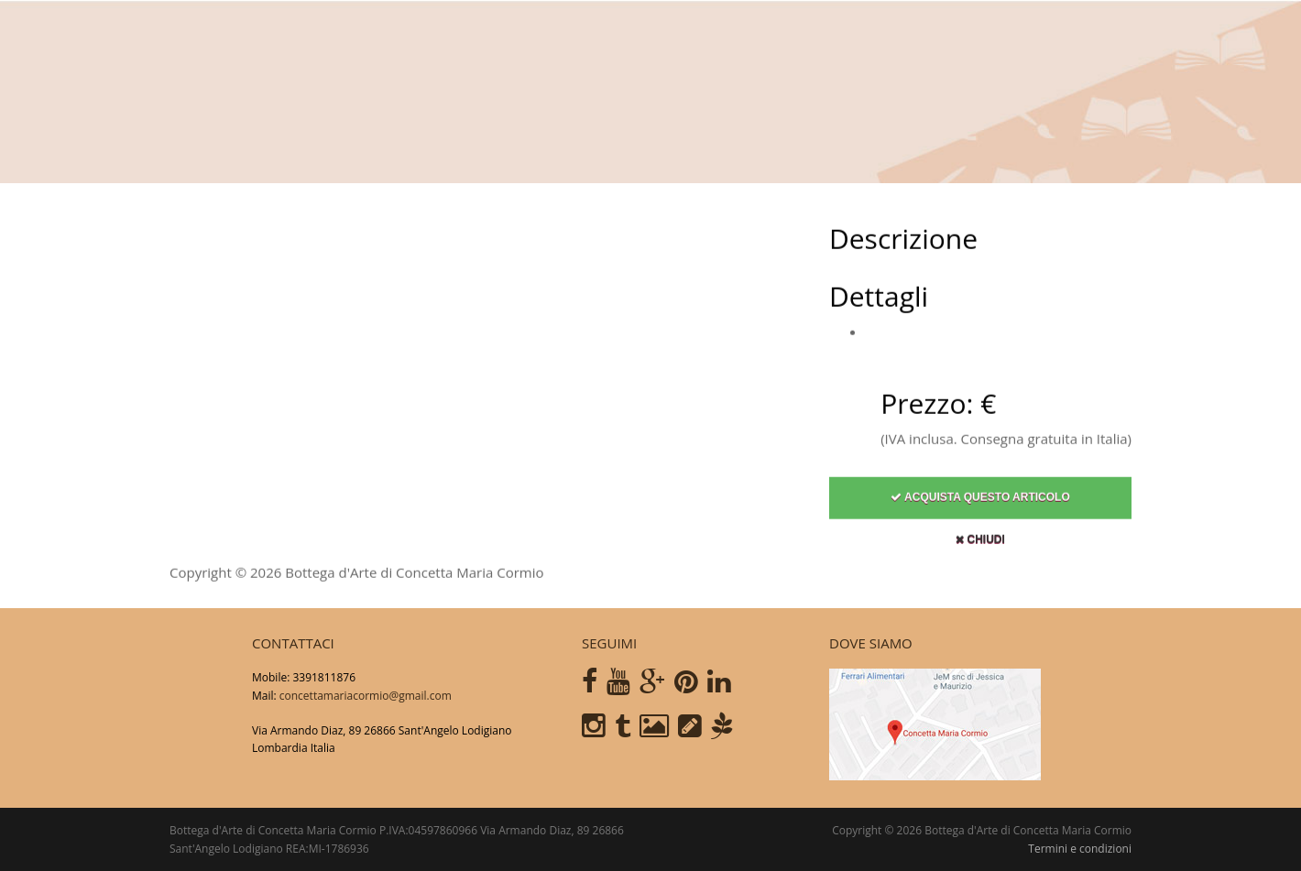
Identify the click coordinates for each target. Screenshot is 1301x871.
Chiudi (980, 546)
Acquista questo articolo (980, 504)
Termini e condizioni (1080, 848)
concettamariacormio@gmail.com (365, 695)
